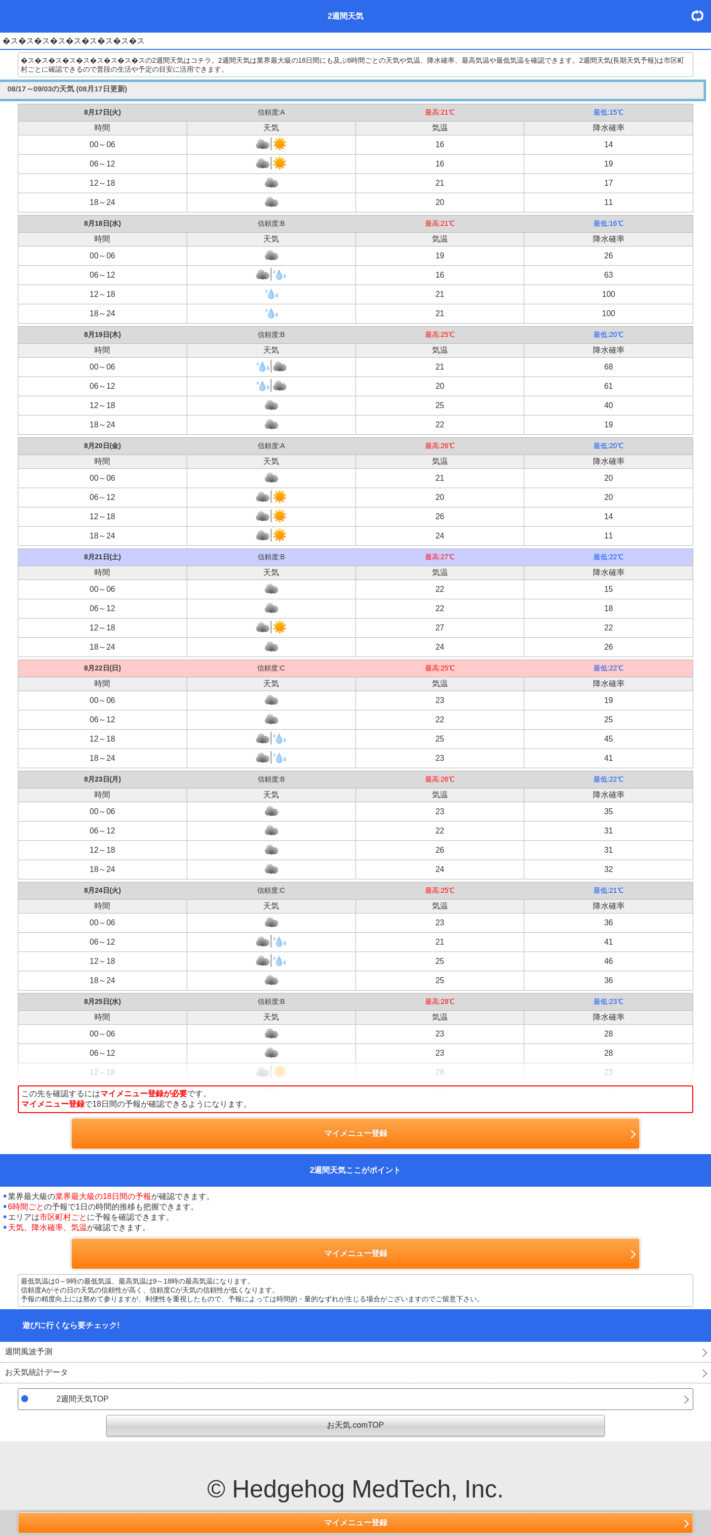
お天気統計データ (36, 1372)
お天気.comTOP (355, 1425)
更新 (701, 15)
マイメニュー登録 (355, 1522)
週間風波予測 (28, 1351)
